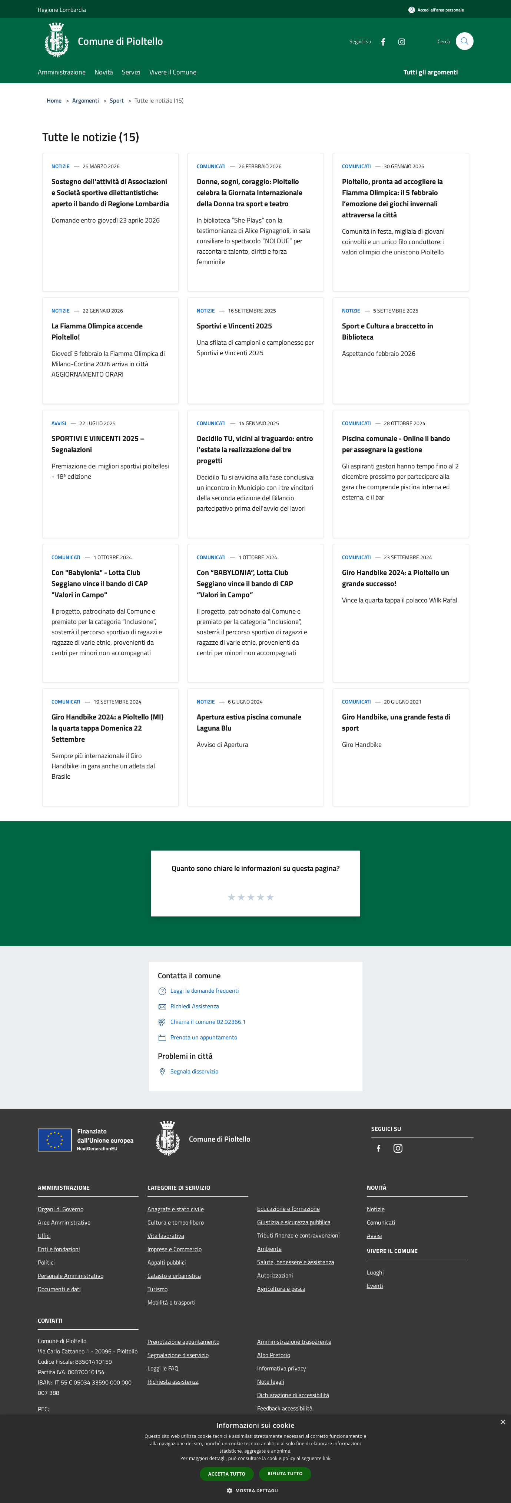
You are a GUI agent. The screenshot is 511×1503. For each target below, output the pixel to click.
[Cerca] (465, 41)
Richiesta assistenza (173, 1381)
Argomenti (85, 100)
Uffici (44, 1235)
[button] (255, 1490)
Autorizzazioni (275, 1275)
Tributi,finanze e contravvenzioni (298, 1235)
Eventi (375, 1285)
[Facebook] (380, 41)
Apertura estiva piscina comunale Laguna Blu (249, 722)
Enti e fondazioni (59, 1249)
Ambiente (269, 1248)
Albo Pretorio (273, 1354)
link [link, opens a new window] (327, 1458)
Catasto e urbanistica (174, 1275)
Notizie (61, 166)
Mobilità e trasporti (171, 1302)
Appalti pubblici (166, 1262)
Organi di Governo (60, 1209)
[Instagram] (398, 41)
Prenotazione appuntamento (183, 1341)
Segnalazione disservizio (178, 1354)
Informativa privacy (281, 1368)
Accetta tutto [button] (226, 1474)
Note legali (270, 1381)
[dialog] (255, 1459)
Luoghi (375, 1272)
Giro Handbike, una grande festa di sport (396, 722)
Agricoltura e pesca (281, 1288)
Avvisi (59, 423)
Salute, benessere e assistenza (295, 1261)
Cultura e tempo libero (175, 1222)
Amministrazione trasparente (294, 1341)
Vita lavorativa (165, 1235)
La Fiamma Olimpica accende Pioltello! (97, 331)
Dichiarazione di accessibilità (293, 1394)
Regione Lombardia (62, 9)
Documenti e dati (59, 1289)
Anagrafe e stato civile (175, 1209)
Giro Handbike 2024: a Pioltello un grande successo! (395, 578)
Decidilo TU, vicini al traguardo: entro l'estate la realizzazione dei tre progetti (255, 449)
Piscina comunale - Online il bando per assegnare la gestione (396, 443)
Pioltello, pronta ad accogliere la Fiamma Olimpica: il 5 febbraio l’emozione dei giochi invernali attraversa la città (392, 198)
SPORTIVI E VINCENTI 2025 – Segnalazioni (98, 443)
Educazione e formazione (288, 1208)
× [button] (502, 1422)
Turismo (157, 1289)
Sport (117, 100)
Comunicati (211, 166)
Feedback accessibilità (284, 1408)
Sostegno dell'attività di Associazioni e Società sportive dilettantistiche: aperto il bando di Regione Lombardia (110, 192)
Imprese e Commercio (174, 1249)
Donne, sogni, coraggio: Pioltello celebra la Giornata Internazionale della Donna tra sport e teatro (249, 192)
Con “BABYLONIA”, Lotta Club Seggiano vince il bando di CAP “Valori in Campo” (245, 583)
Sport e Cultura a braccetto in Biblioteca (387, 331)
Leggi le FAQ (163, 1368)
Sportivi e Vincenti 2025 (234, 325)
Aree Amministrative (64, 1222)
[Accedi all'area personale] (436, 10)
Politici (46, 1262)
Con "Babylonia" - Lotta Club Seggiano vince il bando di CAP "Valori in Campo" (100, 583)
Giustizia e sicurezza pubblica (294, 1222)
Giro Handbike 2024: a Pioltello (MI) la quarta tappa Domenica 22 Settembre (107, 728)
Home (54, 100)
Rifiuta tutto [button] (285, 1473)
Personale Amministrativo (70, 1275)
